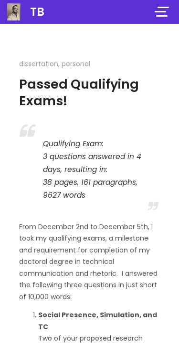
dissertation (38, 64)
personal (76, 64)
